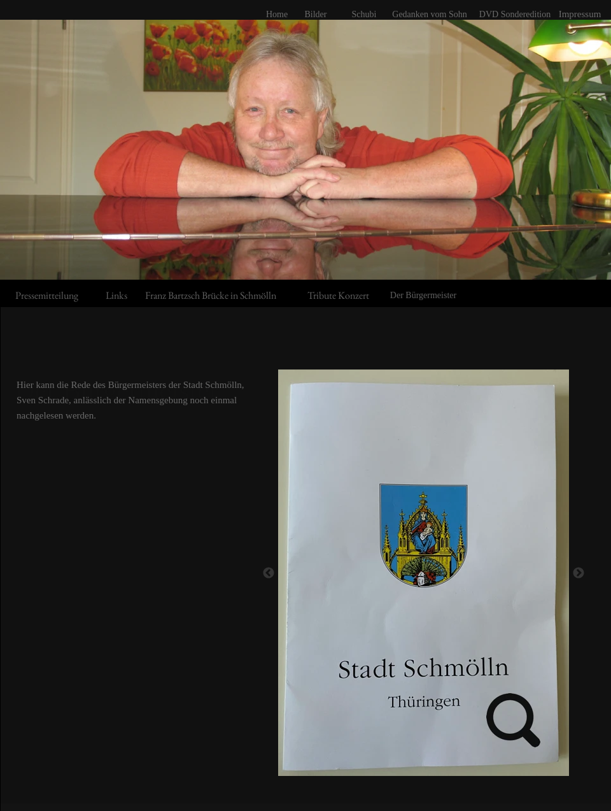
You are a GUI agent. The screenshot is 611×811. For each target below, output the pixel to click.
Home (277, 14)
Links (116, 295)
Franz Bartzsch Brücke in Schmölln (210, 295)
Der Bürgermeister (423, 295)
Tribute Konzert (338, 295)
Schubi (364, 14)
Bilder (316, 14)
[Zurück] (268, 572)
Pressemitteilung (46, 295)
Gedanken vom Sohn (429, 14)
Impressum (580, 14)
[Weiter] (578, 572)
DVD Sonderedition (515, 14)
